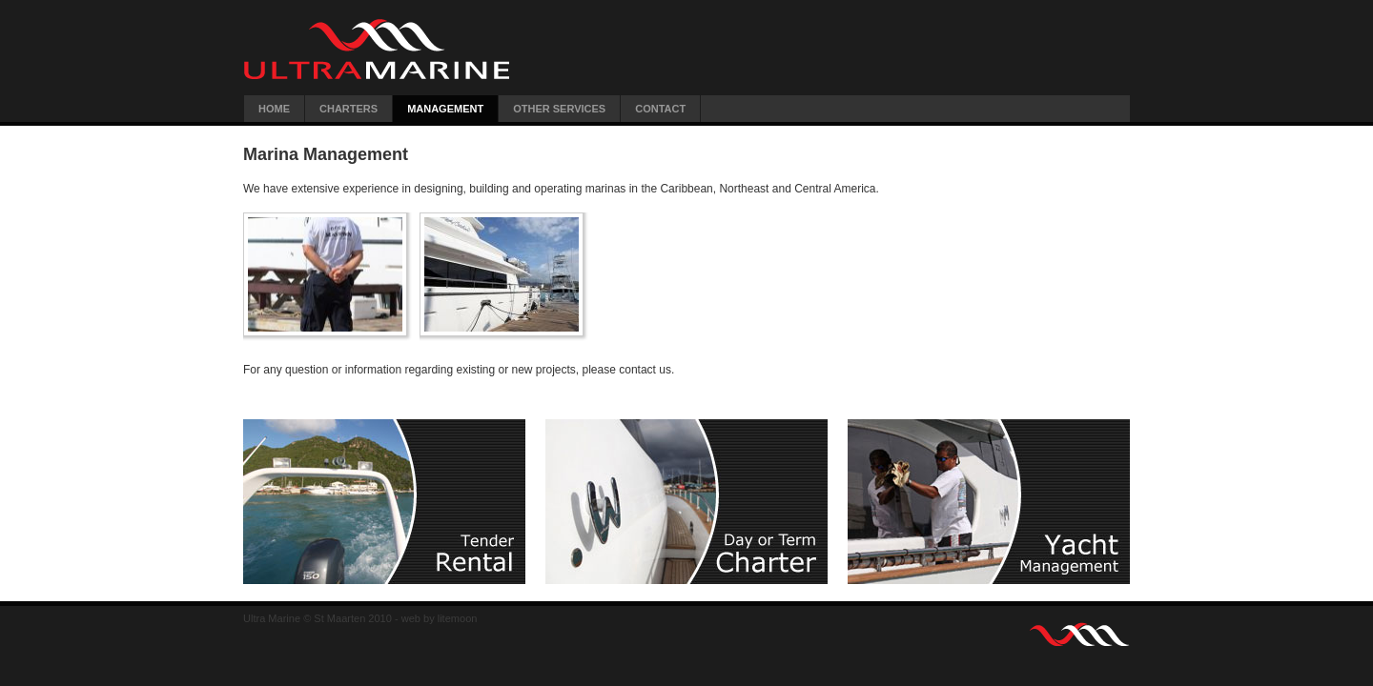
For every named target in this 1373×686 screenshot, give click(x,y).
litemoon (458, 618)
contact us (645, 369)
